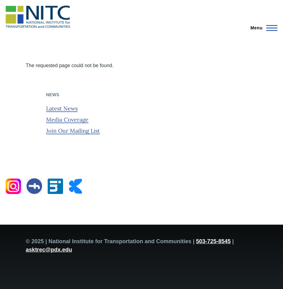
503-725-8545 (213, 241)
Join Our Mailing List (73, 130)
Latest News (62, 108)
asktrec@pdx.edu (49, 250)
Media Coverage (67, 119)
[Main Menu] (262, 27)
